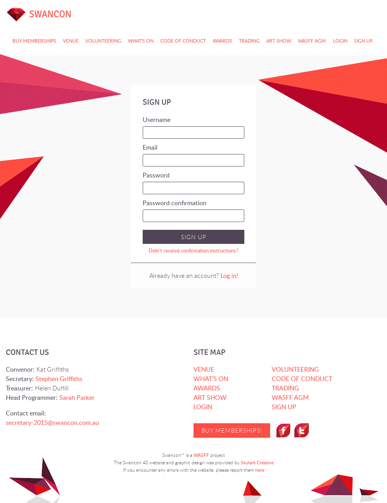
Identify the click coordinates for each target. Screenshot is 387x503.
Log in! (229, 275)
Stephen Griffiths (59, 378)
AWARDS (222, 41)
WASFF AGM (312, 41)
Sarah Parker (77, 397)
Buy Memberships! (231, 430)
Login (340, 41)
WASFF (201, 455)
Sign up (363, 41)
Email (150, 147)
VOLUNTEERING (295, 369)
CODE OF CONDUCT (183, 41)
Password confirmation (174, 203)
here (259, 470)
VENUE (204, 369)
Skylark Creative (257, 462)
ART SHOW (278, 41)
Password (156, 175)
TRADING (249, 41)
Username (156, 119)
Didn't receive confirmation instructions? (193, 250)
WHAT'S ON (211, 378)
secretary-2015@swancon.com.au (52, 422)
